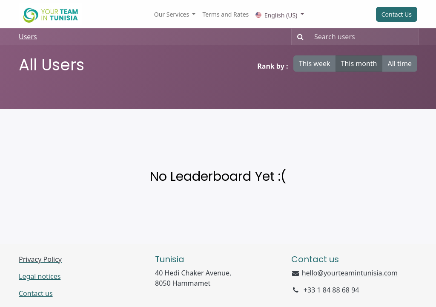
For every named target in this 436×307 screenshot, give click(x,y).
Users (28, 36)
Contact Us (397, 14)
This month (359, 63)
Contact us (36, 293)
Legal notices (39, 276)
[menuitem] (225, 14)
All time (399, 63)
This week (314, 63)
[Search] (299, 37)
